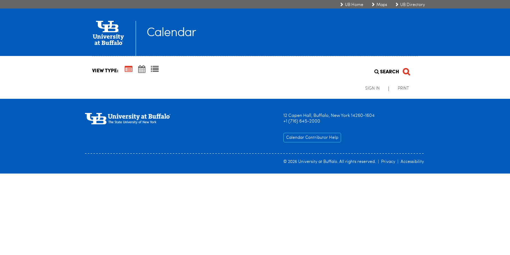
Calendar (171, 33)
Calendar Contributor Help (312, 138)
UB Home (354, 5)
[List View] (155, 69)
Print (403, 88)
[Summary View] (128, 69)
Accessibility (412, 162)
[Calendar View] (141, 69)
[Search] (392, 69)
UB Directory (412, 5)
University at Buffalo (317, 162)
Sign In (372, 88)
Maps (381, 5)
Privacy (388, 162)
